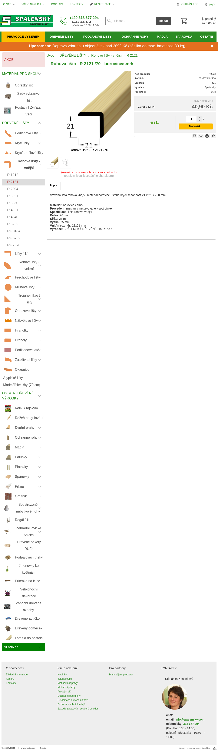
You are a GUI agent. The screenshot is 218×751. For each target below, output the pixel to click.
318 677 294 (191, 723)
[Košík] (198, 20)
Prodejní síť (64, 691)
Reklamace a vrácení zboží (73, 700)
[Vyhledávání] (130, 21)
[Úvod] (26, 20)
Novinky (62, 674)
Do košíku (195, 126)
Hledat (163, 21)
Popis (53, 185)
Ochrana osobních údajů (72, 704)
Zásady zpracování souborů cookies (78, 708)
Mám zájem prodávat (121, 674)
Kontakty (11, 683)
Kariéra (10, 678)
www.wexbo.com (28, 748)
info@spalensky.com (189, 719)
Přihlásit (43, 748)
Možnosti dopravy (68, 683)
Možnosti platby (66, 687)
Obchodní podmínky (69, 695)
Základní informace (17, 674)
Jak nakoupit (65, 678)
